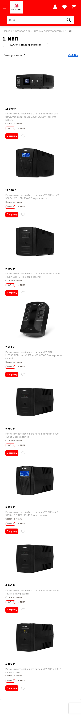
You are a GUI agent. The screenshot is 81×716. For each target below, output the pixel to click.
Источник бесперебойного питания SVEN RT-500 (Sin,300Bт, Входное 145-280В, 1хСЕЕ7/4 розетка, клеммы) (21, 118)
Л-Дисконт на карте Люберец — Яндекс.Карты (40, 625)
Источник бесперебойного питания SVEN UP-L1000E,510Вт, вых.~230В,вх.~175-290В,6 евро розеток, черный (57, 204)
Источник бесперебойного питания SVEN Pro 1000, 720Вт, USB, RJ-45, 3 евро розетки (19, 203)
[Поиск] (40, 20)
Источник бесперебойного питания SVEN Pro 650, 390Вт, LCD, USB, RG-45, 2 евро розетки (59, 291)
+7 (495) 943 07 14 (17, 685)
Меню (9, 672)
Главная (7, 31)
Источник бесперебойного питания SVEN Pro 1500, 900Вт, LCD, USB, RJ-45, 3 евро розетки (57, 118)
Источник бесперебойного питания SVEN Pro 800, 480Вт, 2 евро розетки (21, 289)
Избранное (65, 7)
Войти (55, 7)
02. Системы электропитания (46, 31)
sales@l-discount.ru (26, 658)
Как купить (12, 678)
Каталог (20, 31)
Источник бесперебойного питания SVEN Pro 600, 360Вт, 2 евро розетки (21, 374)
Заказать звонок (12, 690)
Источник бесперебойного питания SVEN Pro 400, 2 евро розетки (59, 374)
